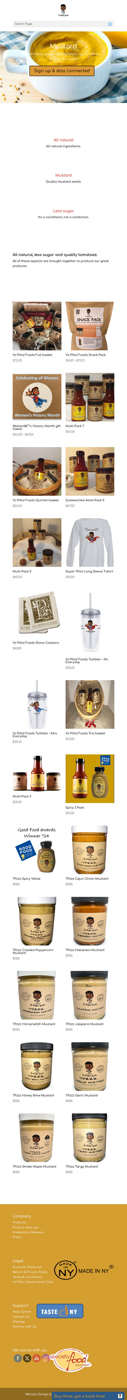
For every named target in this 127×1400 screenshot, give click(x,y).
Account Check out (27, 1267)
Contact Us (21, 1316)
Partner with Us (25, 1326)
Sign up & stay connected (62, 70)
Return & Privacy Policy (30, 1272)
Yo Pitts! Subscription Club (33, 1282)
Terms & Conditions (27, 1277)
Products (19, 1222)
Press (17, 1237)
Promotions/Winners (28, 1232)
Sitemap (19, 1321)
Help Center (22, 1311)
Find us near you (26, 1227)
